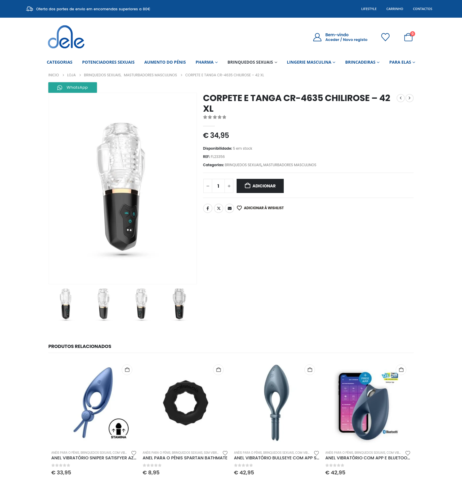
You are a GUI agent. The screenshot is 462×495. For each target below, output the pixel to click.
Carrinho (394, 8)
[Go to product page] (94, 403)
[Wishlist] (385, 37)
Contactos (422, 8)
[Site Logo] (66, 37)
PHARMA (205, 62)
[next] (409, 98)
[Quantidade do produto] (218, 186)
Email (229, 208)
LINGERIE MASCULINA (309, 62)
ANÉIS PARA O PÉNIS (65, 453)
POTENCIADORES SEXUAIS (108, 62)
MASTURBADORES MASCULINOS (289, 164)
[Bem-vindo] (340, 37)
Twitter (218, 208)
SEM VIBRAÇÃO (214, 453)
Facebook (207, 208)
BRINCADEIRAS (360, 62)
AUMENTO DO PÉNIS (165, 62)
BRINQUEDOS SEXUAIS (250, 62)
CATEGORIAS (59, 62)
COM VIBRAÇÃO (124, 453)
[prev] (401, 98)
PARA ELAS (400, 62)
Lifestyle (369, 8)
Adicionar (264, 186)
